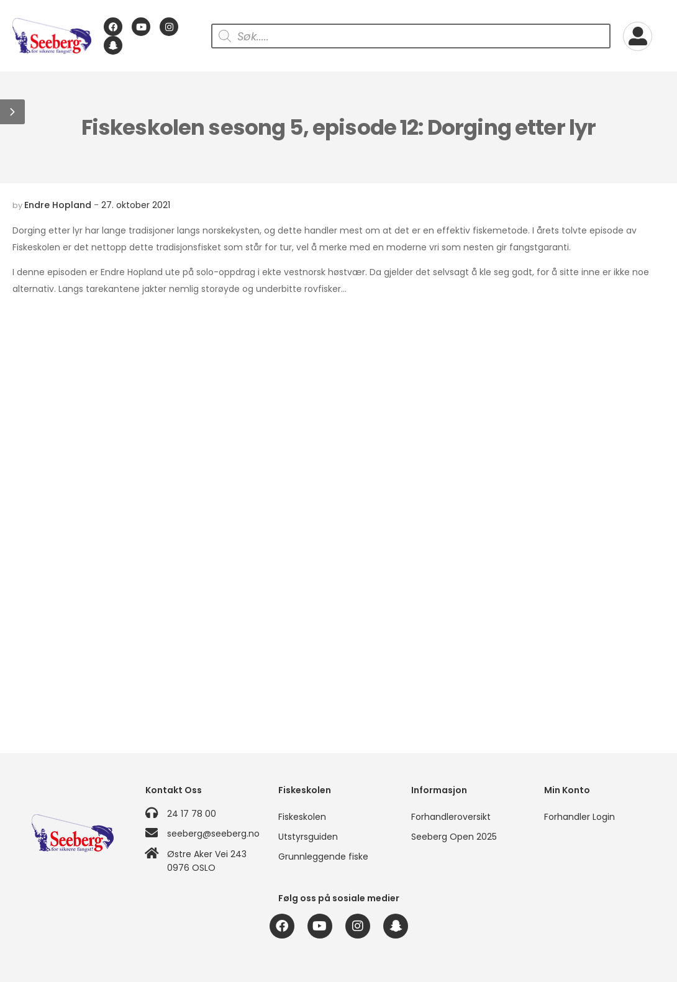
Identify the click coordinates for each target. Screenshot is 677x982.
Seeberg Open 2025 (454, 836)
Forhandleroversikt (451, 817)
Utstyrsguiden (308, 836)
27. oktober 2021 (135, 205)
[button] (12, 111)
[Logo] (51, 36)
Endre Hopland (57, 205)
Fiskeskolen (302, 817)
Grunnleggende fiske (323, 856)
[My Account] (637, 36)
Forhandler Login (579, 817)
